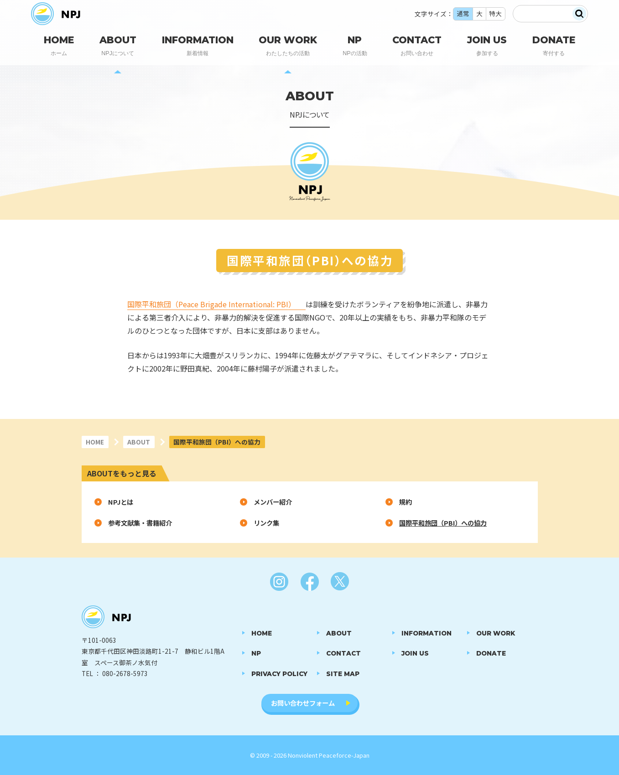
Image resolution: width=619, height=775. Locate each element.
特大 (495, 15)
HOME (95, 441)
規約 (405, 501)
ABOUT (138, 441)
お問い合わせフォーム (303, 703)
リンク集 (266, 522)
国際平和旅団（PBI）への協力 (443, 522)
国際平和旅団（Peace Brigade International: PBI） (211, 304)
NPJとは (120, 501)
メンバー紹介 (273, 501)
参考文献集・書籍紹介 (140, 522)
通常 (463, 15)
